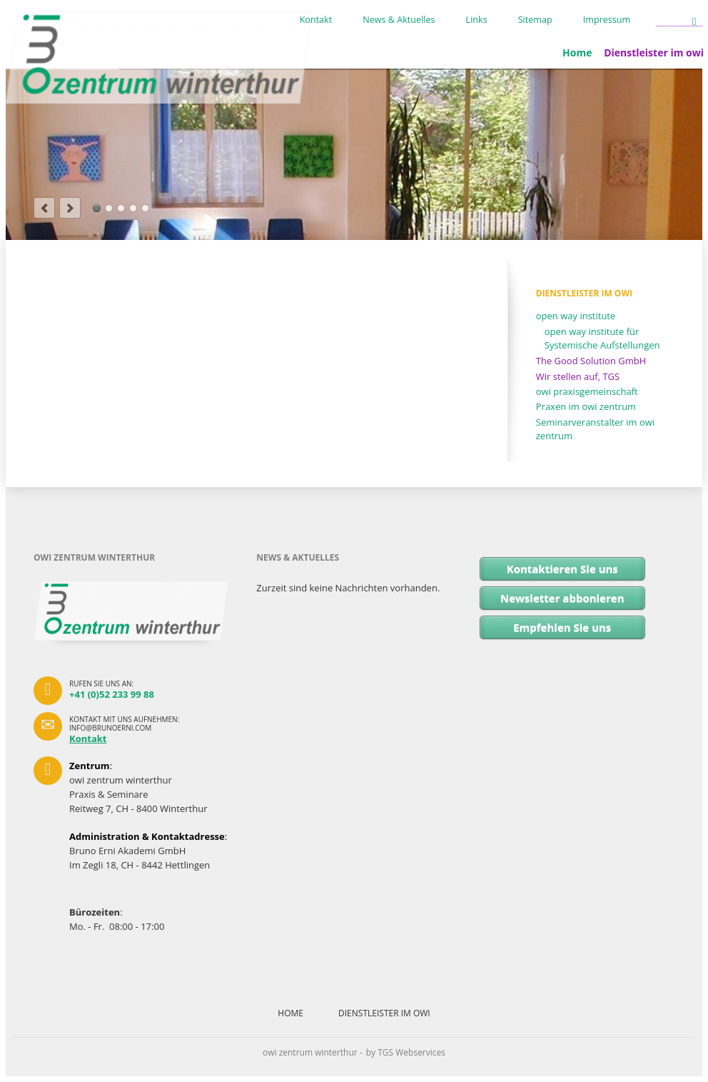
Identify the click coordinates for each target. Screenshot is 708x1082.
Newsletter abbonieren (562, 598)
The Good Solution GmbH (591, 360)
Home (577, 52)
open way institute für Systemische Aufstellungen (602, 338)
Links (476, 20)
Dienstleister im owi (384, 1013)
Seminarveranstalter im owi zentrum (595, 429)
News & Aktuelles (399, 20)
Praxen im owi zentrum (586, 406)
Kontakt (316, 20)
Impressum (607, 20)
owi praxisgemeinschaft (587, 391)
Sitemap (535, 20)
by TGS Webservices (405, 1052)
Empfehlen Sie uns (562, 627)
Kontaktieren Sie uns (562, 568)
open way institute (576, 315)
